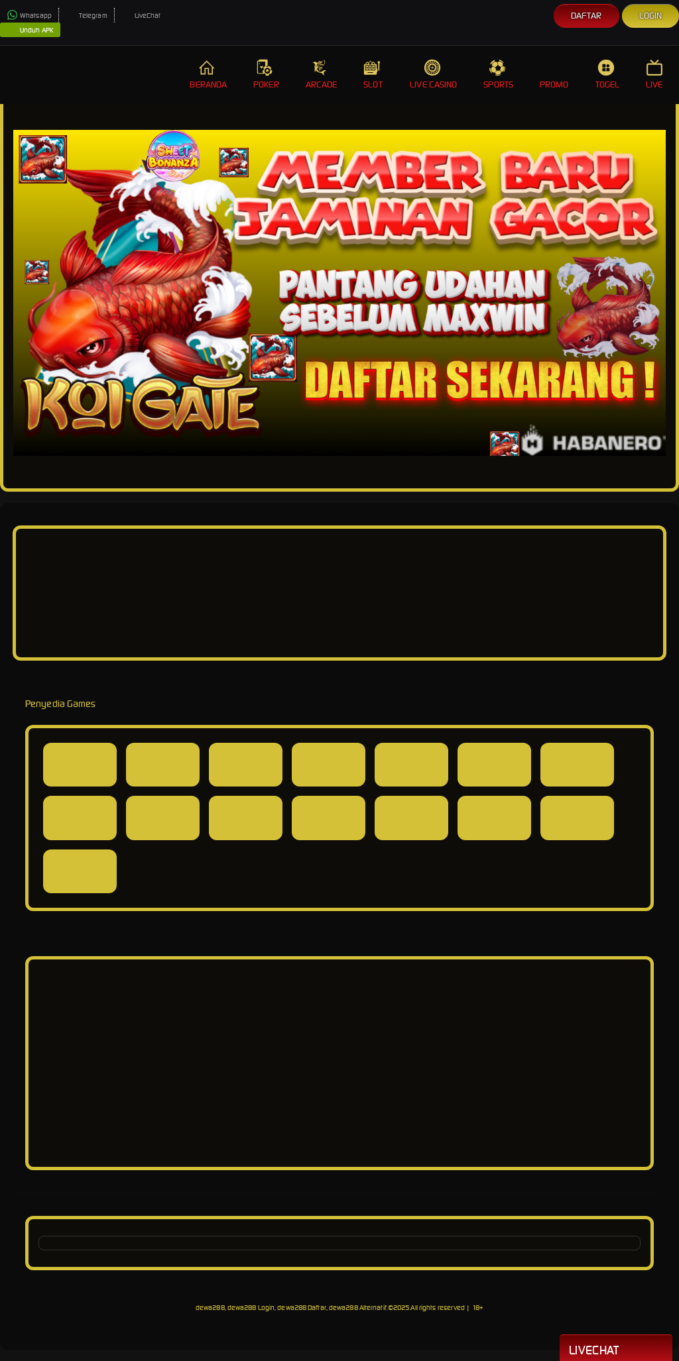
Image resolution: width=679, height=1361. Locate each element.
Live (656, 74)
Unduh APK (30, 30)
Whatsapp (29, 15)
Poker (266, 74)
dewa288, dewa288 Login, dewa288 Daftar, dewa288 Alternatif (291, 1307)
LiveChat (141, 15)
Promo (554, 74)
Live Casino (433, 74)
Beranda (208, 74)
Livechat (616, 1349)
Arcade (322, 74)
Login (650, 15)
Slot (373, 74)
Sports (498, 74)
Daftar (586, 15)
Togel (607, 74)
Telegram (86, 15)
